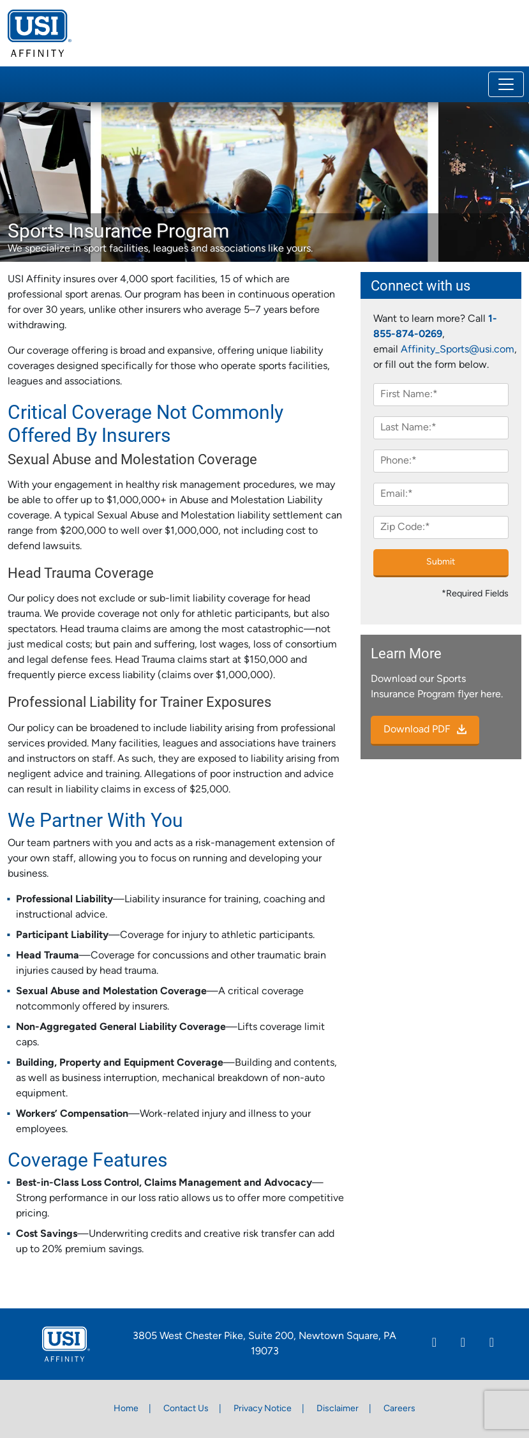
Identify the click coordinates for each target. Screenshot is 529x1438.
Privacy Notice (263, 1409)
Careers (399, 1409)
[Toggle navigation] (506, 84)
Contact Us (186, 1409)
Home (126, 1409)
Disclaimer (338, 1409)
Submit (440, 562)
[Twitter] (492, 1344)
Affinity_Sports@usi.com (457, 350)
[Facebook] (463, 1344)
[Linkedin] (434, 1344)
